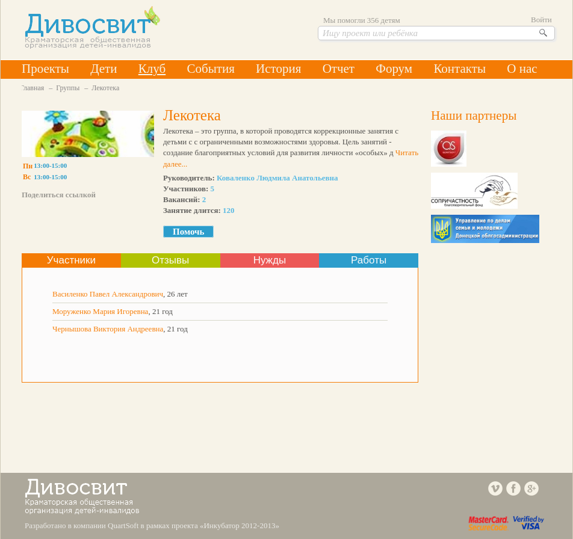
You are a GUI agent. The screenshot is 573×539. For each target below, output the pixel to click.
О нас (522, 68)
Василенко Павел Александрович (107, 293)
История (278, 68)
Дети (103, 68)
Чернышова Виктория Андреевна (107, 328)
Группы (67, 88)
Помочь (188, 231)
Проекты (45, 68)
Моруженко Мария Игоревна (100, 311)
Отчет (339, 68)
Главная (32, 88)
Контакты (459, 68)
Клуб (152, 68)
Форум (394, 68)
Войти (541, 19)
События (210, 68)
